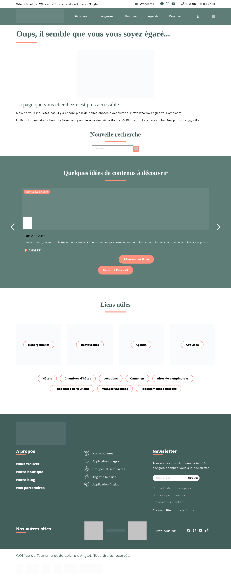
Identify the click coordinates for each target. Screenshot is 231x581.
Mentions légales (178, 491)
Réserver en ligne (136, 262)
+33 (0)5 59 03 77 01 (200, 4)
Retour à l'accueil (115, 273)
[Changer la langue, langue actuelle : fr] (200, 18)
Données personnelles (169, 498)
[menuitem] (200, 18)
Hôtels (45, 381)
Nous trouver (28, 467)
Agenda (153, 18)
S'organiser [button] (107, 18)
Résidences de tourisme (70, 392)
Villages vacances (115, 392)
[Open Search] (213, 18)
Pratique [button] (131, 18)
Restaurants (90, 348)
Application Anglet (105, 488)
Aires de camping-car (175, 381)
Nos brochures (103, 457)
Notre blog (25, 483)
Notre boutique (29, 475)
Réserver (174, 18)
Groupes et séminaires (108, 472)
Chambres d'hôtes (76, 381)
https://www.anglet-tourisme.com (156, 116)
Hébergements (38, 348)
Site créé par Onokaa (168, 505)
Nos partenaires (30, 491)
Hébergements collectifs (160, 392)
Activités (192, 348)
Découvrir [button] (81, 18)
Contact (158, 491)
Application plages (105, 464)
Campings (138, 381)
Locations (110, 381)
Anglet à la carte (104, 480)
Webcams (147, 3)
